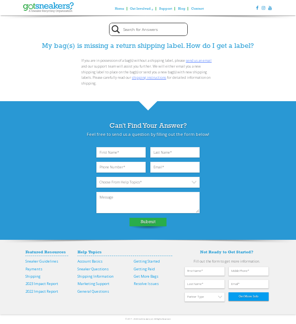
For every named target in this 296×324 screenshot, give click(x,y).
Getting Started (147, 261)
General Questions (93, 291)
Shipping (32, 276)
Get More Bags (146, 276)
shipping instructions (149, 77)
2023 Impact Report (41, 283)
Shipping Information (95, 276)
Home (119, 8)
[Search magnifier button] (116, 29)
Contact (197, 8)
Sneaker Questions (93, 268)
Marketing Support (93, 283)
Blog (181, 8)
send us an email (199, 60)
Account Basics (90, 261)
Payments (33, 268)
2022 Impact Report (41, 291)
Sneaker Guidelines (41, 261)
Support (165, 8)
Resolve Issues (146, 283)
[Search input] (154, 29)
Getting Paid (144, 268)
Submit (148, 221)
